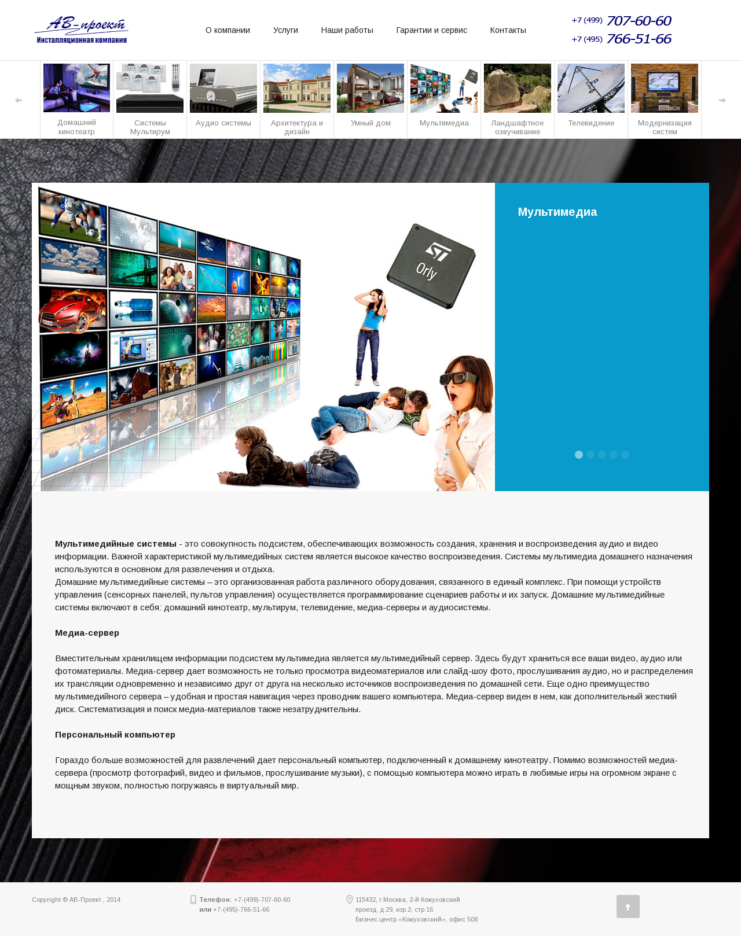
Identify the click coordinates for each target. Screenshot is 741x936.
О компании (228, 30)
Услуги (285, 30)
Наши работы (347, 30)
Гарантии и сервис (432, 30)
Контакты (508, 30)
